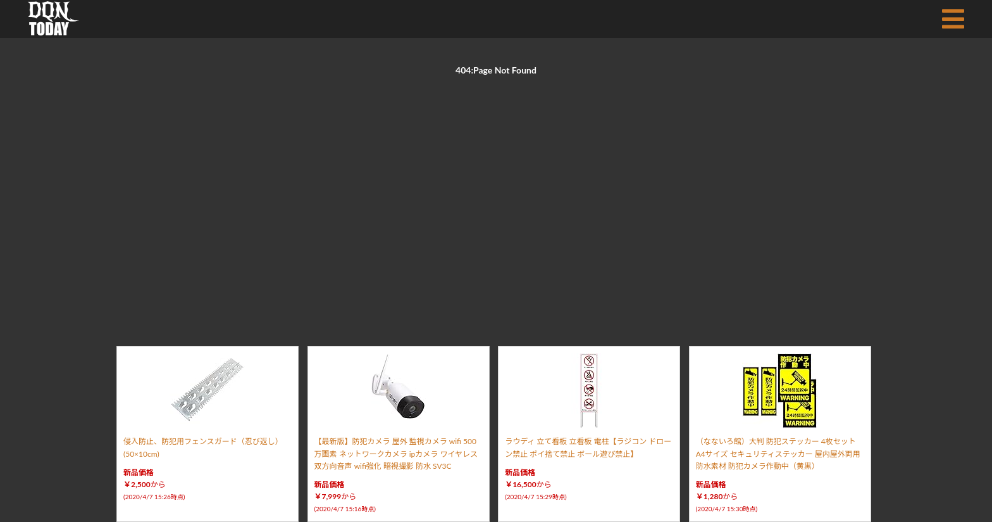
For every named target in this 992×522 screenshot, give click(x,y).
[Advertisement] (496, 196)
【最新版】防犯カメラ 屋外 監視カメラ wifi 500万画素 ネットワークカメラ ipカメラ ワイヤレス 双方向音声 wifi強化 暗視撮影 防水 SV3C (396, 453)
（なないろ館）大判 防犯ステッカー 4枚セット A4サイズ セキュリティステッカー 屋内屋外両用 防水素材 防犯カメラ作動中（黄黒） (778, 453)
